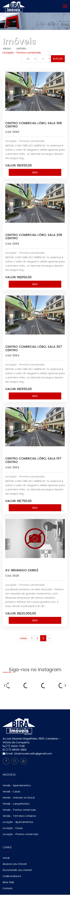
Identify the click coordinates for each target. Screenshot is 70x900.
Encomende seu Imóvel (17, 870)
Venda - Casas (11, 791)
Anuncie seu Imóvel (15, 864)
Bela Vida (8, 882)
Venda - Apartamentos (17, 785)
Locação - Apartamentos (18, 822)
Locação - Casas (13, 828)
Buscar (58, 58)
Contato (8, 888)
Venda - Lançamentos (16, 803)
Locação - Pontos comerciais (20, 834)
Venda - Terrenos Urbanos (19, 815)
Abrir (35, 172)
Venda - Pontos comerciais (19, 809)
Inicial (7, 48)
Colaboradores (12, 876)
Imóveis (21, 48)
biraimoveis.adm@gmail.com (33, 753)
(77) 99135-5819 (16, 749)
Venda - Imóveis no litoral (19, 797)
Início (23, 638)
